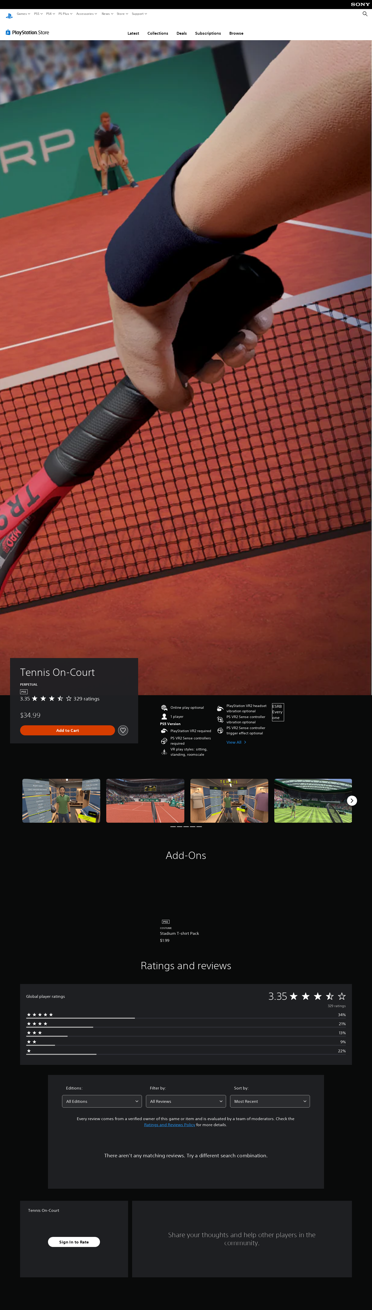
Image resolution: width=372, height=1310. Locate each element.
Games (22, 14)
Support (138, 14)
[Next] (352, 796)
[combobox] (102, 1096)
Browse (236, 28)
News (105, 14)
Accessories (85, 14)
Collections (157, 28)
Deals (182, 28)
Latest (133, 28)
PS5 (36, 14)
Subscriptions (208, 28)
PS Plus (64, 14)
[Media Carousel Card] (61, 796)
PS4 (49, 14)
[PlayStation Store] (29, 27)
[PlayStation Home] (9, 14)
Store (121, 14)
